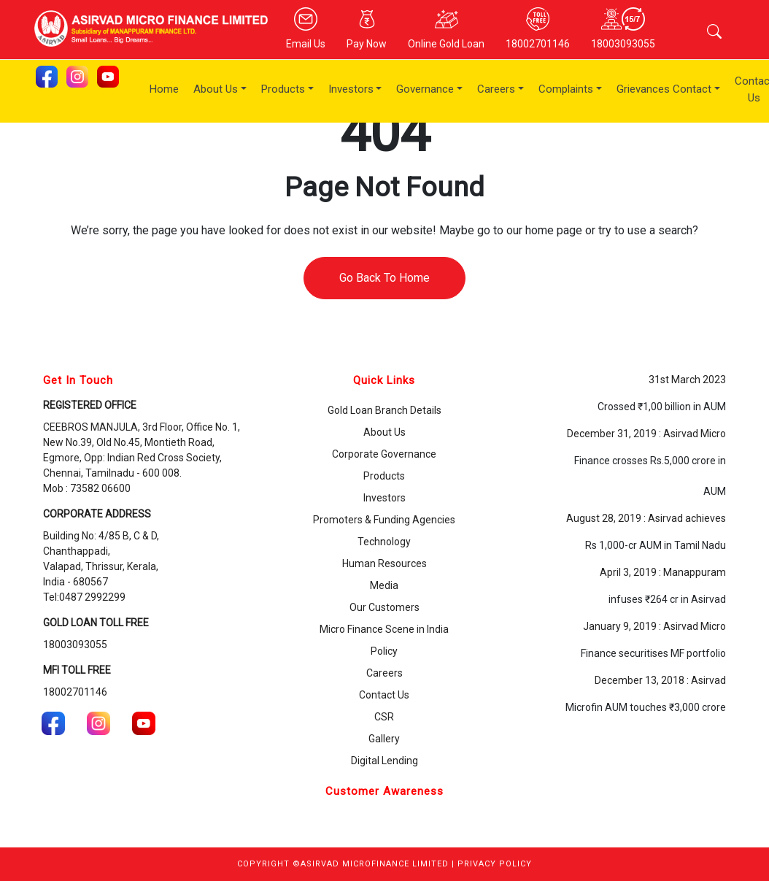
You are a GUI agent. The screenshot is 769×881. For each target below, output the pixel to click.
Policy (384, 651)
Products (283, 89)
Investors (351, 89)
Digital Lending (384, 760)
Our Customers (384, 607)
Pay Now (367, 28)
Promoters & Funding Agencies (384, 520)
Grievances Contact (664, 89)
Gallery (384, 739)
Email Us (305, 28)
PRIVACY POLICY (494, 864)
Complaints (565, 89)
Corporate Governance (384, 454)
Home (164, 89)
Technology (384, 541)
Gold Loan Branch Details (384, 410)
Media (384, 585)
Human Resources (384, 563)
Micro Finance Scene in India (384, 629)
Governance (425, 89)
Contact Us (384, 695)
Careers (496, 89)
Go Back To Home (384, 278)
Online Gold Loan (446, 28)
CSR (384, 717)
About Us (215, 89)
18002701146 (538, 28)
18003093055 (623, 28)
